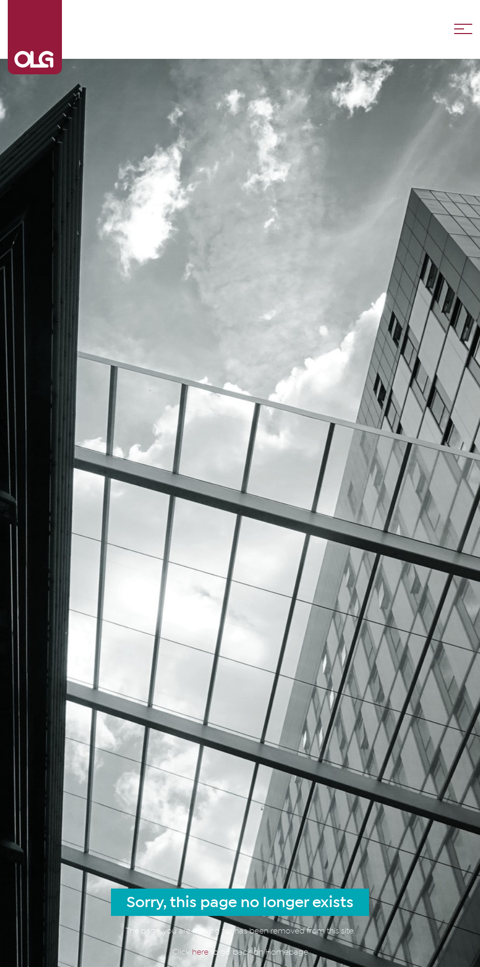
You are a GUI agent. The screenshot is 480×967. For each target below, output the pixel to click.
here (201, 951)
